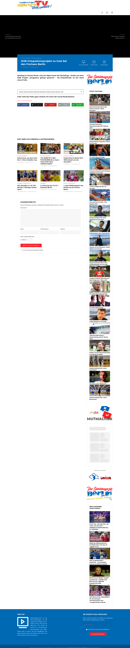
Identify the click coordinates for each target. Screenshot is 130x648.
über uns (70, 644)
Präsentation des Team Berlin (99, 232)
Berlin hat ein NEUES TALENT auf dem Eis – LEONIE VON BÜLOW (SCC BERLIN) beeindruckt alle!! (99, 578)
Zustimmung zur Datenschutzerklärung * (98, 626)
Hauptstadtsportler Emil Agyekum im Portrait (97, 218)
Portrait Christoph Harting (98, 292)
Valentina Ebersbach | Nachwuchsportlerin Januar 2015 (98, 335)
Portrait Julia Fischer (96, 306)
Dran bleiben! (104, 63)
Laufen (73, 188)
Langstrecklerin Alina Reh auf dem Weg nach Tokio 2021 (99, 278)
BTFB (65, 188)
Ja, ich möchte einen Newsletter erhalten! (31, 255)
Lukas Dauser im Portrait (97, 320)
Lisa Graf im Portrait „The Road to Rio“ (99, 202)
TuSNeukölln (27, 188)
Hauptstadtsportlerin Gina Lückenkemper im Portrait (98, 262)
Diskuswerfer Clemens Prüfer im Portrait (99, 142)
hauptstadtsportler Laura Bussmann (97, 396)
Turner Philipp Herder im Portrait (97, 187)
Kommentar (23, 212)
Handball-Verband (36, 58)
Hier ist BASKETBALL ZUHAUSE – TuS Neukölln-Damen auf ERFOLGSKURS (99, 560)
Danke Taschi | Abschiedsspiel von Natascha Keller (99, 352)
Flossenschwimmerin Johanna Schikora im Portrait (99, 171)
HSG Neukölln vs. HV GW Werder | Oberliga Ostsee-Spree (27, 192)
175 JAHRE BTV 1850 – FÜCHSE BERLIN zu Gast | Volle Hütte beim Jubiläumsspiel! (49, 166)
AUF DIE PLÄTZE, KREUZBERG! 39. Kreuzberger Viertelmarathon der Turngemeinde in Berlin (99, 597)
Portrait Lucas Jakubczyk (97, 382)
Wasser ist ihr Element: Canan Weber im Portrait (99, 247)
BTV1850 (19, 161)
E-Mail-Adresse (44, 234)
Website (63, 234)
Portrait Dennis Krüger (96, 157)
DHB (18, 100)
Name (22, 234)
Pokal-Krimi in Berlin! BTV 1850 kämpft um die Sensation (73, 165)
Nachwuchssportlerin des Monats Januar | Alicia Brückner (97, 108)
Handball (28, 58)
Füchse (23, 58)
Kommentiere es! (34, 67)
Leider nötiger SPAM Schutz (27, 241)
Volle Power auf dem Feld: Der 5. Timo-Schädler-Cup (27, 164)
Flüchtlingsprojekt (26, 100)
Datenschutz (77, 644)
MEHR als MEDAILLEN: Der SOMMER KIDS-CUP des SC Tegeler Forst (98, 542)
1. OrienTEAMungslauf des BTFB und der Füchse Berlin (73, 192)
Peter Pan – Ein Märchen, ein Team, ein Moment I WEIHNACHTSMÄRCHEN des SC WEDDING (99, 524)
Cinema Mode (94, 63)
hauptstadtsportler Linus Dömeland (97, 367)
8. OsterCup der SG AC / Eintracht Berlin (49, 191)
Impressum (85, 644)
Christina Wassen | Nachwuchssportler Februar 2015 (98, 125)
